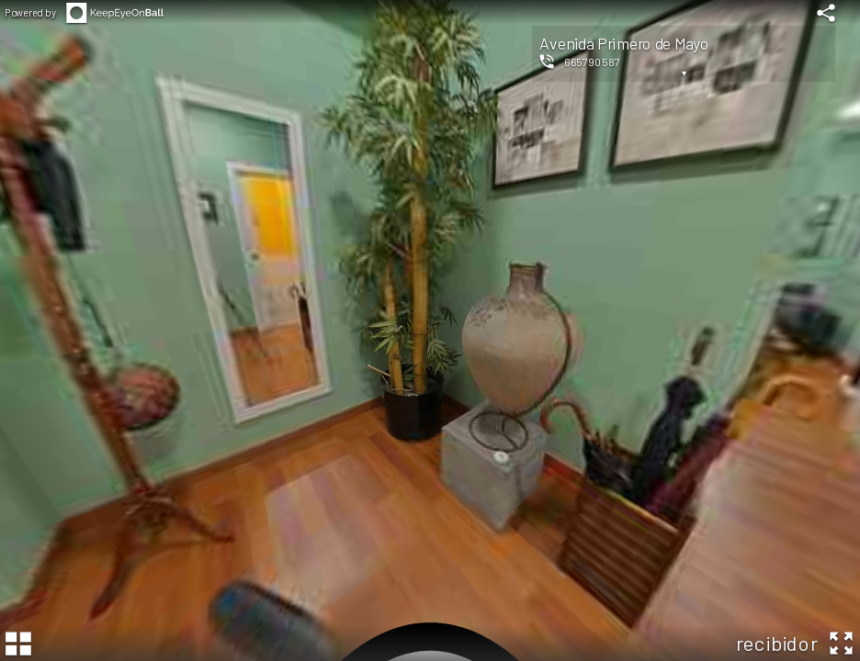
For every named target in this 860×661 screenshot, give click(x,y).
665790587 (592, 61)
